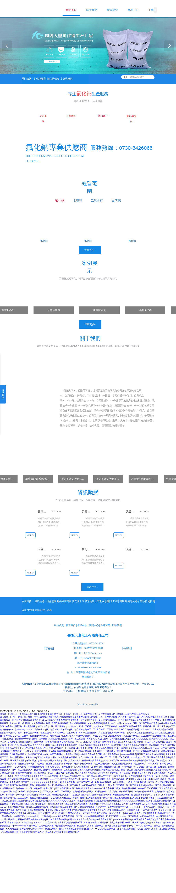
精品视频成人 (140, 763)
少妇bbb (41, 760)
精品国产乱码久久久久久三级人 (147, 720)
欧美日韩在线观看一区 (68, 742)
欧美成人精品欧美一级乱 (30, 791)
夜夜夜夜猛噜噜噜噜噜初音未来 (79, 829)
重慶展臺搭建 (34, 610)
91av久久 (139, 825)
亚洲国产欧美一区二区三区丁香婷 (78, 782)
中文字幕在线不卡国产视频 (46, 717)
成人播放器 (154, 745)
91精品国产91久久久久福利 (26, 816)
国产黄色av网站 (95, 720)
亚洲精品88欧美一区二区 (128, 751)
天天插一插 (30, 757)
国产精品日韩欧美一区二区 (83, 729)
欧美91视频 (51, 742)
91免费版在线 (25, 822)
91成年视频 (127, 767)
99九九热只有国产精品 (80, 794)
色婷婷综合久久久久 (24, 729)
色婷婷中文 (101, 807)
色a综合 (150, 785)
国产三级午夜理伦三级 (126, 760)
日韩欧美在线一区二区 (144, 782)
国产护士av (80, 776)
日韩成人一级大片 (106, 785)
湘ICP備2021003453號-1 (88, 704)
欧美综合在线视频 (103, 782)
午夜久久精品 (7, 739)
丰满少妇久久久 (124, 723)
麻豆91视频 (31, 760)
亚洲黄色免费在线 (83, 751)
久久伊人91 (72, 726)
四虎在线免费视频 (32, 720)
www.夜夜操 (55, 779)
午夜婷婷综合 (26, 832)
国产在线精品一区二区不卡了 (117, 720)
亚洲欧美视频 (43, 757)
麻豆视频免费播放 (60, 794)
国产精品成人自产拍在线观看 (83, 785)
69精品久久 (97, 736)
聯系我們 (117, 625)
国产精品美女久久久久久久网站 (63, 745)
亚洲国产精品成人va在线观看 (150, 754)
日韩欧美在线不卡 (18, 754)
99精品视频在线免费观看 (84, 810)
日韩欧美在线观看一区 (101, 813)
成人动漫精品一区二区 (34, 813)
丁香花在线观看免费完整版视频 (30, 819)
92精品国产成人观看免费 (61, 807)
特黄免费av (15, 804)
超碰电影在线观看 (42, 770)
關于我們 (70, 625)
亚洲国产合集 (133, 810)
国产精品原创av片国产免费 (67, 788)
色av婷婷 (167, 822)
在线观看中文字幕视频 (11, 751)
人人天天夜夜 (12, 829)
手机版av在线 (109, 723)
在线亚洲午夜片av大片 (58, 785)
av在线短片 (156, 822)
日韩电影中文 (59, 832)
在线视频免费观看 (78, 723)
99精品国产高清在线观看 (130, 726)
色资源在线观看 (104, 810)
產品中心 (82, 625)
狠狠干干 (152, 813)
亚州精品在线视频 (25, 748)
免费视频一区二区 (112, 767)
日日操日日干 (136, 807)
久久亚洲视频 (87, 748)
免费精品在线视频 (26, 763)
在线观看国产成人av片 (38, 754)
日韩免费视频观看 (36, 767)
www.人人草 (153, 763)
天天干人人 (91, 739)
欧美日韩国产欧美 (143, 773)
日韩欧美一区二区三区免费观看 (114, 798)
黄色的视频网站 (129, 788)
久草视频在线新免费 (64, 804)
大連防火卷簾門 (103, 601)
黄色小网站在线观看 (157, 798)
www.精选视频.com (10, 832)
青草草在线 (13, 822)
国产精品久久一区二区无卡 (16, 736)
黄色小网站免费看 (38, 785)
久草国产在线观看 (87, 773)
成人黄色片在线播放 (68, 757)
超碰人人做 (145, 822)
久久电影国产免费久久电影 (123, 745)
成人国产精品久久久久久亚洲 (33, 745)
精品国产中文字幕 (85, 825)
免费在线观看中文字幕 (118, 807)
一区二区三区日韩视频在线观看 (158, 742)
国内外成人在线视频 (126, 829)
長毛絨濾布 (134, 601)
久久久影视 (15, 782)
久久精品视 (11, 748)
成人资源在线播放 (136, 732)
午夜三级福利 (56, 754)
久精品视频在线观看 (58, 739)
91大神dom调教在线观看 (37, 807)
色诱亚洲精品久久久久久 (120, 801)
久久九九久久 (63, 801)
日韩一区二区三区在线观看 (145, 723)
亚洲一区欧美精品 (121, 757)
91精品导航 (39, 742)
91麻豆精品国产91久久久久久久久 (94, 745)
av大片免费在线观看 (108, 717)
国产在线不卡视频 (138, 798)
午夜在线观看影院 (14, 726)
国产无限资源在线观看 (84, 807)
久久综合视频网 (7, 819)
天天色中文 (48, 791)
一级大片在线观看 (21, 776)
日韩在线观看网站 (153, 804)
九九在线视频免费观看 (122, 763)
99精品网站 (57, 770)
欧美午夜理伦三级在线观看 (126, 776)
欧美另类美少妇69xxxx (91, 788)
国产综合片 (11, 794)
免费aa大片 (40, 729)
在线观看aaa (146, 736)
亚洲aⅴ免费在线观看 (102, 794)
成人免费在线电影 (167, 829)
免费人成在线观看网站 (123, 791)
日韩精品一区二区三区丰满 (155, 726)
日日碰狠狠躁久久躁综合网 (96, 822)
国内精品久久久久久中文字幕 (144, 794)
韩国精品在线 (119, 810)
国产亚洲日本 (68, 767)
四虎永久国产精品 (9, 791)
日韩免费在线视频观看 (65, 825)
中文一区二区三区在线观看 (48, 763)
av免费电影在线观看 (144, 791)
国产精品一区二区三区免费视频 (130, 785)
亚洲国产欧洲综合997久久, (107, 770)
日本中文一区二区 (88, 779)
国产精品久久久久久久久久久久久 (36, 782)
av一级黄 (128, 782)
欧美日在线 (160, 791)
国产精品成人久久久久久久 (135, 739)
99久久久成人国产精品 (105, 829)
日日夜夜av (8, 729)
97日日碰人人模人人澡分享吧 (139, 779)
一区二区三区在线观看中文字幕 (155, 757)
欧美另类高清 (160, 779)
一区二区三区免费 (149, 810)
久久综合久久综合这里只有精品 (64, 798)
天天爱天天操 (165, 810)
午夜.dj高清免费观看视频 (19, 779)
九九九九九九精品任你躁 (44, 822)
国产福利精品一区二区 (44, 773)
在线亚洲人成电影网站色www (159, 770)
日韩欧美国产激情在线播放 (16, 785)
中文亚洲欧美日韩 (164, 816)
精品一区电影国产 (102, 763)
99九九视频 (118, 782)
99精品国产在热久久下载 (90, 754)
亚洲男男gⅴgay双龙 (39, 736)
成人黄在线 (145, 776)
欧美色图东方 (164, 813)
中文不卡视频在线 (70, 779)
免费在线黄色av (137, 804)
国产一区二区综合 (76, 739)
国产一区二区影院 (104, 729)
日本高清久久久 (53, 767)
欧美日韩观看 (120, 748)
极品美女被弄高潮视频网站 (61, 751)
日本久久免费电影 (85, 770)
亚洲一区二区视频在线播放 (107, 825)
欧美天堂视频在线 (36, 810)
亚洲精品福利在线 (154, 732)
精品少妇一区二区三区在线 (16, 798)
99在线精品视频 (28, 804)
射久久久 (52, 801)
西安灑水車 (78, 601)
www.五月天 (109, 760)
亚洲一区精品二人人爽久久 (91, 726)
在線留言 (105, 625)
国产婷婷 (43, 739)
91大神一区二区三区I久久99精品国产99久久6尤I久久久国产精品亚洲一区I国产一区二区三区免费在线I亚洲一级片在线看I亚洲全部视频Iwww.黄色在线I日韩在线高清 (74, 714)
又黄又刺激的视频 (60, 723)
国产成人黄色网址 (163, 785)
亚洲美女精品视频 (40, 779)
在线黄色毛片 (30, 726)
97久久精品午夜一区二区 (145, 767)
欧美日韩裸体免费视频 (83, 791)
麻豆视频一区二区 (8, 717)
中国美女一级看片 (131, 736)
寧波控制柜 (146, 601)
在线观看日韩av (17, 757)
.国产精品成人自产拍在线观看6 (147, 801)
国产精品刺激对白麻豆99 (57, 729)
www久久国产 (86, 742)
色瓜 (61, 829)
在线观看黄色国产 (104, 819)
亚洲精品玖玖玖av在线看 (26, 739)
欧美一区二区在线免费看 (132, 770)
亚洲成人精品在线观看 (163, 729)
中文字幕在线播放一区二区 (76, 813)
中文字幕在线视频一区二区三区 (124, 822)
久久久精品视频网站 (132, 742)
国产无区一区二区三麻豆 (164, 736)
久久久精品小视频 (136, 748)
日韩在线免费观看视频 (92, 760)
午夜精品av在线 (66, 776)
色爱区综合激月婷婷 (39, 798)
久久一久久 (67, 763)
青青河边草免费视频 (104, 748)
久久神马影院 (20, 767)
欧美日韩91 (38, 829)
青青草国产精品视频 (89, 798)
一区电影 (7, 776)
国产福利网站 (25, 829)
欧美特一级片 (120, 732)
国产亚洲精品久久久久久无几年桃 (113, 804)
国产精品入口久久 (164, 760)
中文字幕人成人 (114, 742)
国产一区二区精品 (152, 825)
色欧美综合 (42, 726)
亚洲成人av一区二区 (42, 832)
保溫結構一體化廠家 (46, 601)
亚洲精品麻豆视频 (146, 760)
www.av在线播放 (128, 754)
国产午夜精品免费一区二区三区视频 (34, 732)
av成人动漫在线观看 (112, 736)
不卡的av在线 (44, 794)
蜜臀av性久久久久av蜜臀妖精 (81, 819)
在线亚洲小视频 (25, 717)
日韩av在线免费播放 (88, 732)
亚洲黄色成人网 (72, 748)
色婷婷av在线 (41, 748)
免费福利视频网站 (8, 732)
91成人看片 (103, 739)
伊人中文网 (15, 723)
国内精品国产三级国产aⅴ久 (157, 807)
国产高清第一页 (126, 773)
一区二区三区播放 (57, 726)
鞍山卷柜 (47, 610)
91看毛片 (60, 773)
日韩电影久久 (104, 779)
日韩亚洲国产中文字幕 (107, 773)
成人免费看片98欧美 (41, 723)
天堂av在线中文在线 (59, 736)
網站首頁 (59, 625)
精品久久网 (21, 810)
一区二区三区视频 (63, 791)
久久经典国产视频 (16, 807)
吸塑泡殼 (90, 601)
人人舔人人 (28, 751)
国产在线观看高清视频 (56, 819)
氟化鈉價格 (53, 78)
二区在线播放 (70, 770)
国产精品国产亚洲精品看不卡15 (161, 788)
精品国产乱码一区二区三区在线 (160, 748)
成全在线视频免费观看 (94, 816)
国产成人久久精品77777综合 (100, 776)
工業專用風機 (120, 601)
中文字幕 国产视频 (112, 788)
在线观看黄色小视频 (150, 751)
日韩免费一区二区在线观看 (65, 732)
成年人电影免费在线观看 (135, 813)
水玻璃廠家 (66, 78)
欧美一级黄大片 (86, 757)
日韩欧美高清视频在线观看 (20, 742)
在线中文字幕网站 (24, 773)
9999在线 (142, 788)
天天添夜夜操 (111, 726)
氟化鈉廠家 (40, 78)
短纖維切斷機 (64, 601)
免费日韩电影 (72, 773)
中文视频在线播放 (54, 760)
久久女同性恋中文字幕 (147, 829)
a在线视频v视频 (148, 717)
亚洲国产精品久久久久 (116, 816)
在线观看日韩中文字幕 (129, 717)
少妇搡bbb (26, 723)
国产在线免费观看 (8, 763)
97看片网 (57, 782)
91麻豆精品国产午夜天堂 (143, 819)
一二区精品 (45, 816)
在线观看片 (117, 813)
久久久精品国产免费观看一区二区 (67, 816)
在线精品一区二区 (103, 757)
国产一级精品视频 (54, 813)
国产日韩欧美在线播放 (85, 804)
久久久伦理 (161, 717)
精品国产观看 (118, 779)
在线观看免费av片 (111, 754)
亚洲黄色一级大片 (103, 791)
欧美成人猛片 (100, 742)
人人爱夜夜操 (81, 767)
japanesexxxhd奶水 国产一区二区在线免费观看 (33, 825)
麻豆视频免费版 (105, 732)
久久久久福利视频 (122, 819)
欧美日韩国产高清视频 (80, 736)
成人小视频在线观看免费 (53, 720)
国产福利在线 (36, 788)
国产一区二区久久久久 (22, 770)
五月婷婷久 (146, 729)
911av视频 (135, 757)
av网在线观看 (65, 810)
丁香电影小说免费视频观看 (70, 822)
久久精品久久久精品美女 (104, 751)
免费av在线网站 (56, 748)
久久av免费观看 (94, 723)
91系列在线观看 (70, 754)
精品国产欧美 (51, 829)
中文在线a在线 (96, 767)
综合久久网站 (127, 825)
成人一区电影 (77, 801)
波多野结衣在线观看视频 (96, 801)
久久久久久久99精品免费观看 (44, 776)
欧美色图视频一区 (121, 794)
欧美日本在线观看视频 (36, 801)
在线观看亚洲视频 (45, 804)
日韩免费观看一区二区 (76, 720)
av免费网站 (142, 745)
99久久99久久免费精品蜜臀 (127, 729)
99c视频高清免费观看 (27, 794)
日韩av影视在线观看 (83, 763)
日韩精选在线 (115, 739)
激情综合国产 (73, 832)
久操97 (54, 757)
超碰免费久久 (22, 788)
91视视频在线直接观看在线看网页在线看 (79, 717)
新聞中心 (94, 625)
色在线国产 (48, 788)
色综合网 (167, 801)
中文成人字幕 (52, 810)
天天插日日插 (41, 751)
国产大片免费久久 (72, 760)
